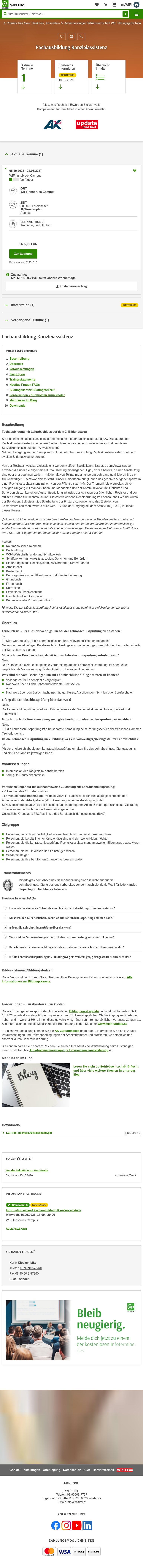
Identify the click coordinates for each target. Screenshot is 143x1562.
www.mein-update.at (112, 1023)
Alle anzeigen (16, 1228)
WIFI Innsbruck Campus (37, 191)
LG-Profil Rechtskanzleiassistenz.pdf (29, 1132)
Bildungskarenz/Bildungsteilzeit (32, 390)
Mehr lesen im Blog (23, 400)
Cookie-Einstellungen (25, 1470)
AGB (86, 1470)
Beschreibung (19, 358)
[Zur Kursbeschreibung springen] (108, 76)
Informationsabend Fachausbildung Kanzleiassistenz (43, 1210)
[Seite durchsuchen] (65, 14)
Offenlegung (51, 1470)
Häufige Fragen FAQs (24, 384)
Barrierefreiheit (103, 1470)
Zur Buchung (25, 252)
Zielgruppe (17, 374)
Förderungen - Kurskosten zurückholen (37, 395)
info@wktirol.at (76, 1502)
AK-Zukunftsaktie (67, 1030)
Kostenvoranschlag (71, 286)
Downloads (17, 405)
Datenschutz (72, 1470)
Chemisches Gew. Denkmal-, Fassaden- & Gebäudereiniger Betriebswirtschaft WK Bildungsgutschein (74, 23)
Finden (125, 14)
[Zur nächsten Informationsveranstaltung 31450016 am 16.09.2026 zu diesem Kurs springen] (71, 76)
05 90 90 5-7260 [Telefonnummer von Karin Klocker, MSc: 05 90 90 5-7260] (31, 1268)
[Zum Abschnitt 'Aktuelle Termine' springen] (34, 76)
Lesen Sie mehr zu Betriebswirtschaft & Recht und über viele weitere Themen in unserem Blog (106, 1070)
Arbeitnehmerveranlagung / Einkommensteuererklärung (68, 1050)
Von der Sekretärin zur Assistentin (27, 1170)
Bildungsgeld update (84, 1011)
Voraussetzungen (21, 369)
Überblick (16, 363)
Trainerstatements (22, 379)
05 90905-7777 (77, 1494)
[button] (71, 908)
